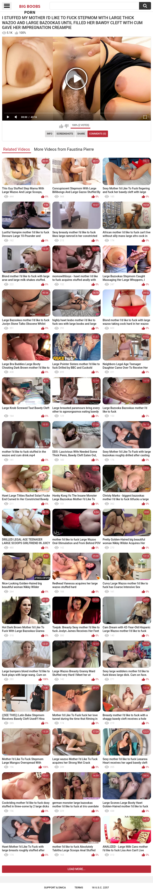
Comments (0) (97, 133)
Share (81, 133)
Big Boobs (29, 6)
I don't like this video (66, 126)
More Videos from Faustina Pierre (64, 149)
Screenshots (65, 133)
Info (49, 133)
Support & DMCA (55, 887)
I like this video (61, 126)
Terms (79, 887)
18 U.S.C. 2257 (100, 887)
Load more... (76, 869)
